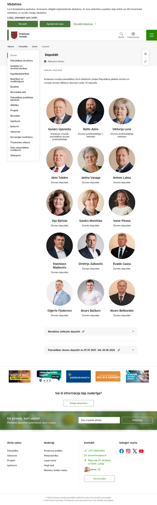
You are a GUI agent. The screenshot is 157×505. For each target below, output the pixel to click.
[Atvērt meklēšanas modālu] (121, 35)
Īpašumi (14, 126)
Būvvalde (15, 115)
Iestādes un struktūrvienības (18, 67)
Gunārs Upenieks (59, 129)
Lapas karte (50, 460)
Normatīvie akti (18, 92)
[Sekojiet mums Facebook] (121, 451)
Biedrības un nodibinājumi (17, 80)
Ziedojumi (15, 155)
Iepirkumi (15, 121)
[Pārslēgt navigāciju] (151, 35)
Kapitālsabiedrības (19, 73)
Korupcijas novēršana (21, 137)
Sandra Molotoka (90, 221)
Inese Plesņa (121, 221)
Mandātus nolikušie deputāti (64, 331)
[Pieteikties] (137, 420)
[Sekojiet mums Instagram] (128, 451)
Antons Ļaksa (122, 177)
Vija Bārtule (59, 221)
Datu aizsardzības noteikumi (19, 148)
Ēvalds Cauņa (122, 264)
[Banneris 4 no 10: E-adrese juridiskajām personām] (108, 376)
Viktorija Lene (122, 129)
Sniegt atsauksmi (78, 403)
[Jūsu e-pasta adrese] (99, 420)
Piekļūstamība (51, 455)
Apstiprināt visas (55, 23)
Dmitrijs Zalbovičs (91, 264)
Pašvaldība (12, 450)
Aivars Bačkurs (91, 310)
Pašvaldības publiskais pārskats (21, 98)
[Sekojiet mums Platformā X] (134, 451)
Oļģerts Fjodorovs (60, 310)
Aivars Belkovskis (122, 310)
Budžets (14, 86)
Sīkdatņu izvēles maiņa (55, 470)
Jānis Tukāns (59, 177)
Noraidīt (23, 23)
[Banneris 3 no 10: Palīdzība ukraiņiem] (78, 376)
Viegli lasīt (49, 465)
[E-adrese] (90, 469)
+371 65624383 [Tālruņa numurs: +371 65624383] (96, 450)
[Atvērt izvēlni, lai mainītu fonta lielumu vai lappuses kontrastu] (133, 35)
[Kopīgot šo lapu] (145, 61)
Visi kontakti (99, 478)
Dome (13, 55)
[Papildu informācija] (99, 469)
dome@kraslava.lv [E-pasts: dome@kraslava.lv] (97, 455)
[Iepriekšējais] (12, 376)
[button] (82, 331)
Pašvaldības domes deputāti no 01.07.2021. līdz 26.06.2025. (82, 350)
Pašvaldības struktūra (21, 60)
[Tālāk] (144, 376)
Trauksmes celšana (20, 142)
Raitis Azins (90, 129)
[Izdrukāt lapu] (145, 54)
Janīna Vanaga (90, 177)
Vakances (15, 131)
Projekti (14, 110)
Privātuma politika (53, 450)
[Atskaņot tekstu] (56, 61)
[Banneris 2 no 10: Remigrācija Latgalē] (49, 376)
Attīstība (14, 105)
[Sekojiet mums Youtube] (141, 451)
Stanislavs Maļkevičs (59, 265)
